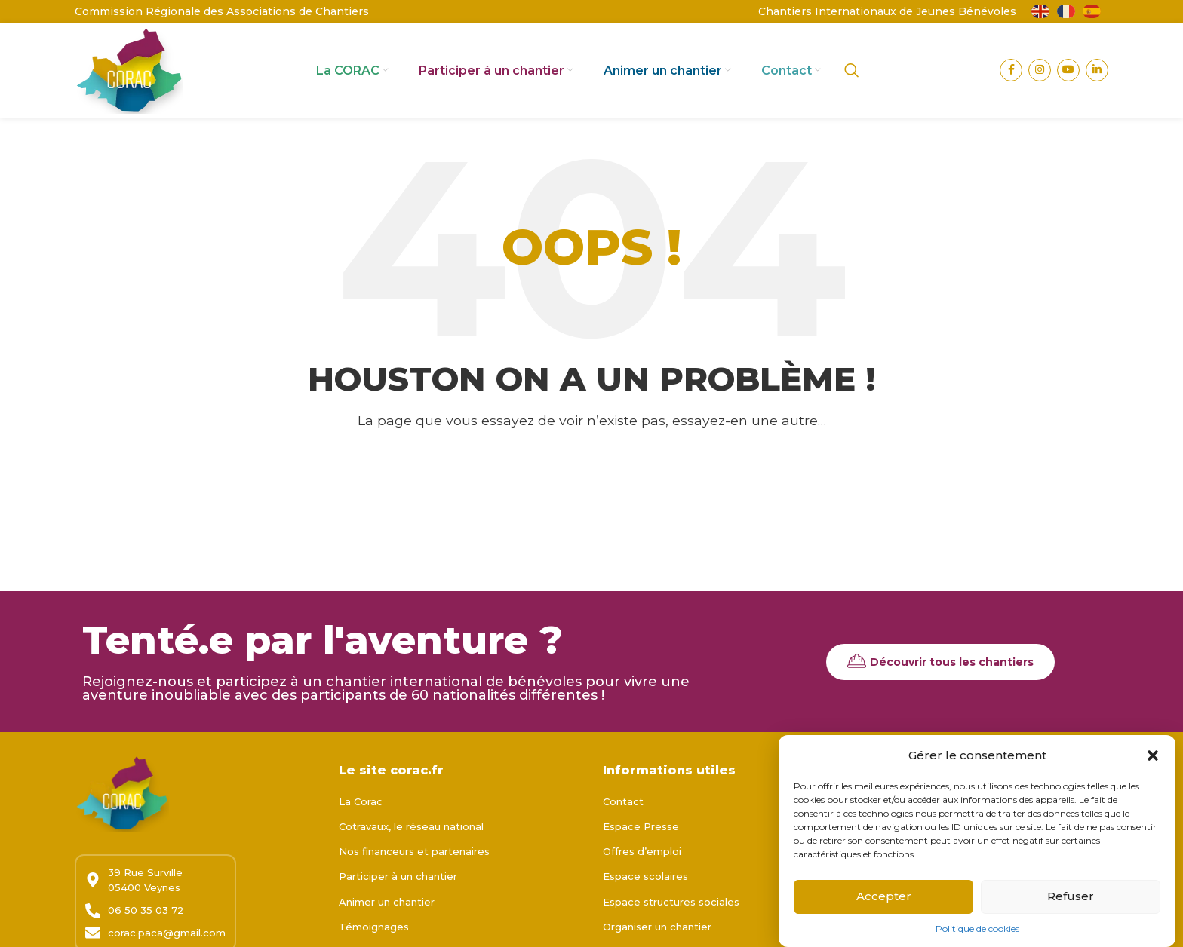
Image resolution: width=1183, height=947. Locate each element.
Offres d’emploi (642, 854)
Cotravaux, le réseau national (411, 829)
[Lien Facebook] (1011, 71)
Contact (623, 804)
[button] (1152, 759)
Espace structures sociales (671, 904)
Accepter (883, 900)
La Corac (361, 804)
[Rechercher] (851, 72)
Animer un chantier (387, 904)
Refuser (1070, 900)
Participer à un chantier (398, 879)
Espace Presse (641, 829)
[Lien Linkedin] (1097, 71)
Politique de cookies (977, 932)
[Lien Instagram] (1039, 71)
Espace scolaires (645, 879)
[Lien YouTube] (1068, 71)
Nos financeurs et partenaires (414, 854)
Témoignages (374, 929)
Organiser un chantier (657, 929)
